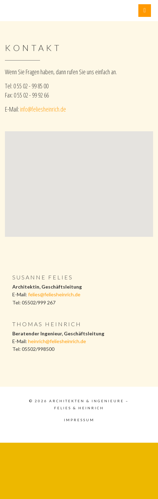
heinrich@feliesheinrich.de (57, 341)
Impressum (79, 420)
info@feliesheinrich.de (43, 109)
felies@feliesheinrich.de (54, 294)
